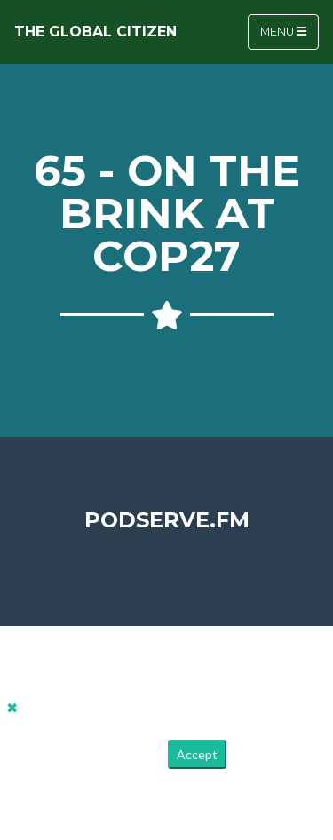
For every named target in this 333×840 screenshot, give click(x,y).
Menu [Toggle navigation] (283, 31)
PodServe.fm (167, 520)
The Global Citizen (95, 31)
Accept (197, 754)
